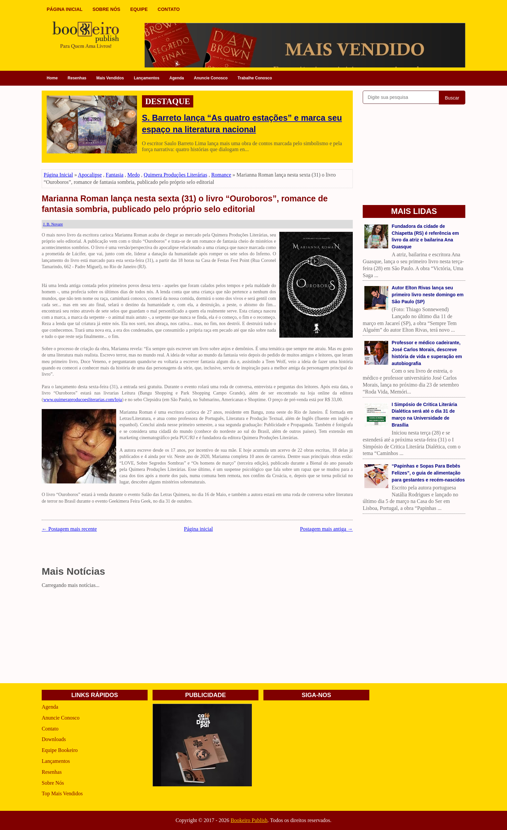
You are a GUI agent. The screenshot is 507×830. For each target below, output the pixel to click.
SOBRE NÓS (106, 9)
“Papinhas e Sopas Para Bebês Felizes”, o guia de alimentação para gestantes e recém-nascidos (428, 472)
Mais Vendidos (110, 78)
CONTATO (169, 9)
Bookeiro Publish (249, 820)
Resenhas (77, 78)
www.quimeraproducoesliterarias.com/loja (82, 399)
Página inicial (198, 529)
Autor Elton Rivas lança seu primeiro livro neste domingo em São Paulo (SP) (428, 294)
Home (52, 78)
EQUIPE (139, 9)
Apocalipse (90, 175)
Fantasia (114, 175)
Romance (221, 175)
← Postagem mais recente (69, 529)
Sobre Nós (53, 783)
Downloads (54, 739)
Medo (133, 175)
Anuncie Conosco (211, 78)
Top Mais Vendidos (62, 793)
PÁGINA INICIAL (64, 9)
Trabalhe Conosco (255, 78)
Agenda (176, 78)
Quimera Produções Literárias (175, 175)
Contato (50, 728)
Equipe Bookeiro (60, 750)
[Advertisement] (197, 637)
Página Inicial (58, 175)
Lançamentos (146, 78)
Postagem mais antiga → (326, 529)
